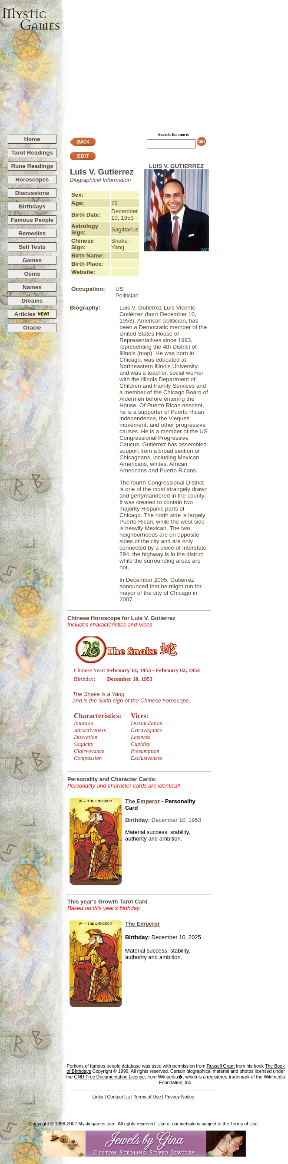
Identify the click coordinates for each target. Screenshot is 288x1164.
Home (32, 139)
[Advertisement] (174, 63)
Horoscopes (32, 179)
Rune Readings (32, 166)
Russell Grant (221, 1065)
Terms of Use (147, 1096)
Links (98, 1096)
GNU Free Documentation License (109, 1076)
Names (32, 287)
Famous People (32, 220)
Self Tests (32, 247)
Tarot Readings (32, 152)
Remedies (32, 233)
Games (32, 260)
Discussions (32, 193)
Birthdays (32, 206)
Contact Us (118, 1096)
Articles (32, 314)
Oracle (32, 327)
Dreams (32, 300)
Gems (32, 273)
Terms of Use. (244, 1123)
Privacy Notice (179, 1096)
